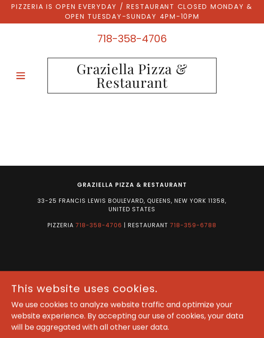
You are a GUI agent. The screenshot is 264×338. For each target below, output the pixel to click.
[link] (132, 75)
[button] (29, 75)
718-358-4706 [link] (132, 38)
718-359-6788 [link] (193, 225)
